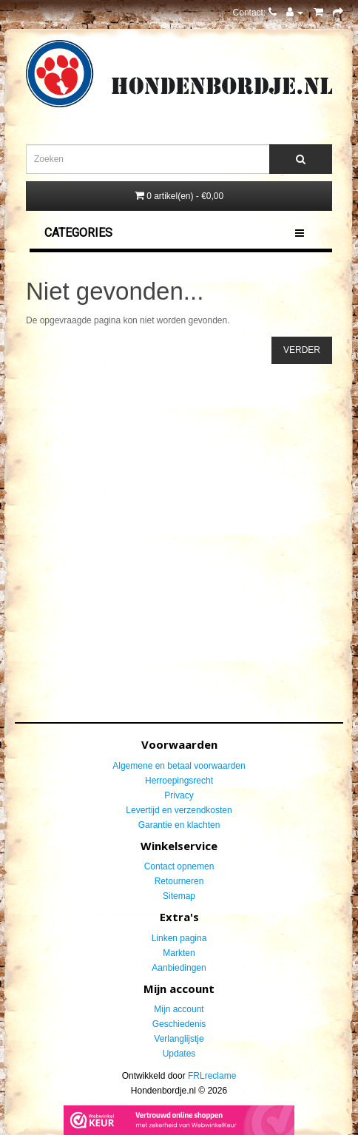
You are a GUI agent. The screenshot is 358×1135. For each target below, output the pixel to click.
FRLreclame (212, 1076)
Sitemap (179, 896)
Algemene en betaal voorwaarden (178, 766)
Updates (179, 1053)
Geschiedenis (179, 1024)
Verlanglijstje (178, 1039)
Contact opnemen (179, 866)
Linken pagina (179, 938)
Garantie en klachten (179, 825)
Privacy (178, 795)
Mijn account (178, 1009)
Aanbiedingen (179, 968)
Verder (301, 350)
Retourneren (179, 881)
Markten (179, 953)
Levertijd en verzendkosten (179, 810)
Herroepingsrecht (179, 780)
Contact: (255, 12)
